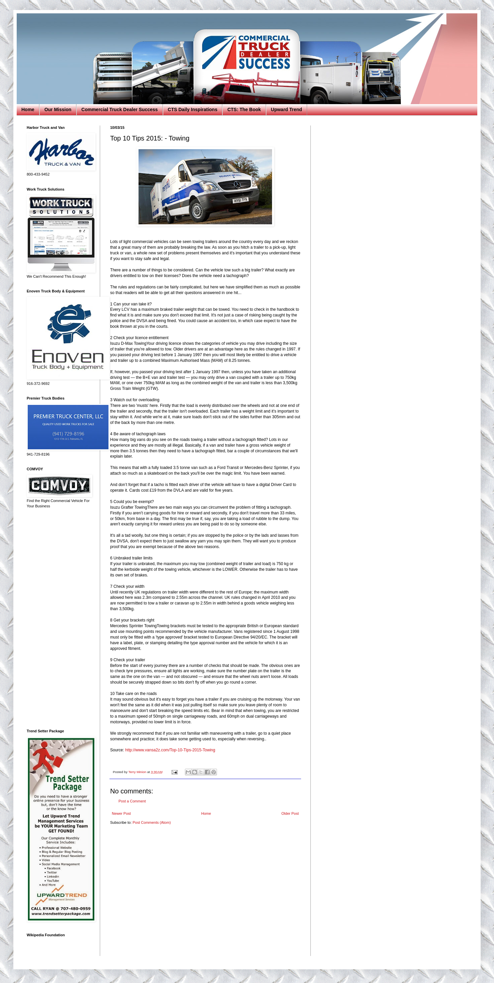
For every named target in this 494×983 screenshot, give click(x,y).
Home (27, 109)
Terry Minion (137, 772)
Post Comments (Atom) (152, 822)
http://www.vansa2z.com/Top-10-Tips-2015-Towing (170, 750)
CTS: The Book (244, 109)
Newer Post (121, 813)
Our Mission (57, 109)
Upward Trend (286, 109)
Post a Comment (132, 801)
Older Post (290, 813)
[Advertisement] (58, 619)
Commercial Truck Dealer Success (119, 109)
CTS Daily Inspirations (193, 109)
